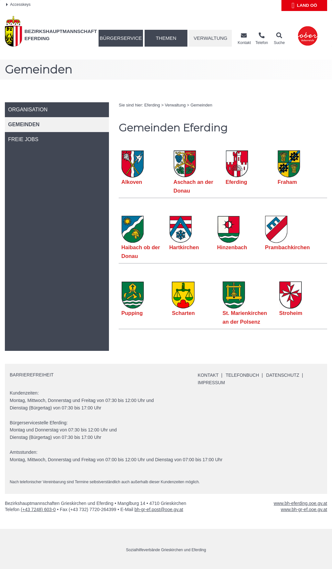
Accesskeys (18, 4)
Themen (166, 38)
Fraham (287, 182)
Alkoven (131, 182)
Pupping (132, 313)
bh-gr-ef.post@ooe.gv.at (159, 509)
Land (304, 5)
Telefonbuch (243, 375)
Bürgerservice (121, 38)
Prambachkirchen (287, 247)
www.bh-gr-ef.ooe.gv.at (304, 509)
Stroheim (290, 313)
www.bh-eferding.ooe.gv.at (300, 503)
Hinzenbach (232, 247)
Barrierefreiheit (31, 374)
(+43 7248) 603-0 (38, 509)
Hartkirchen (184, 247)
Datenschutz (283, 375)
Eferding (152, 105)
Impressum (211, 382)
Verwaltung (210, 38)
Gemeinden (201, 105)
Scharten (183, 313)
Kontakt (208, 375)
